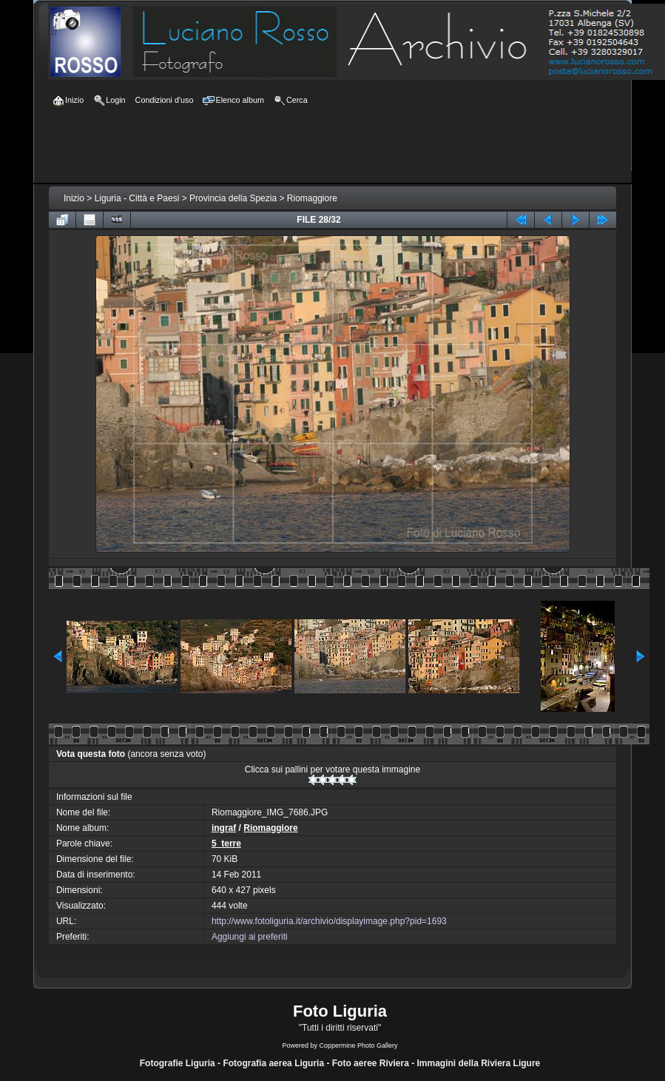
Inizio (74, 198)
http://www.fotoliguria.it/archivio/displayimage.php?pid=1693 (329, 921)
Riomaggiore (312, 198)
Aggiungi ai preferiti (250, 937)
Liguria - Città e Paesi (137, 198)
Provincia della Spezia (233, 198)
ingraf (224, 828)
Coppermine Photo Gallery (358, 1045)
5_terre (226, 843)
